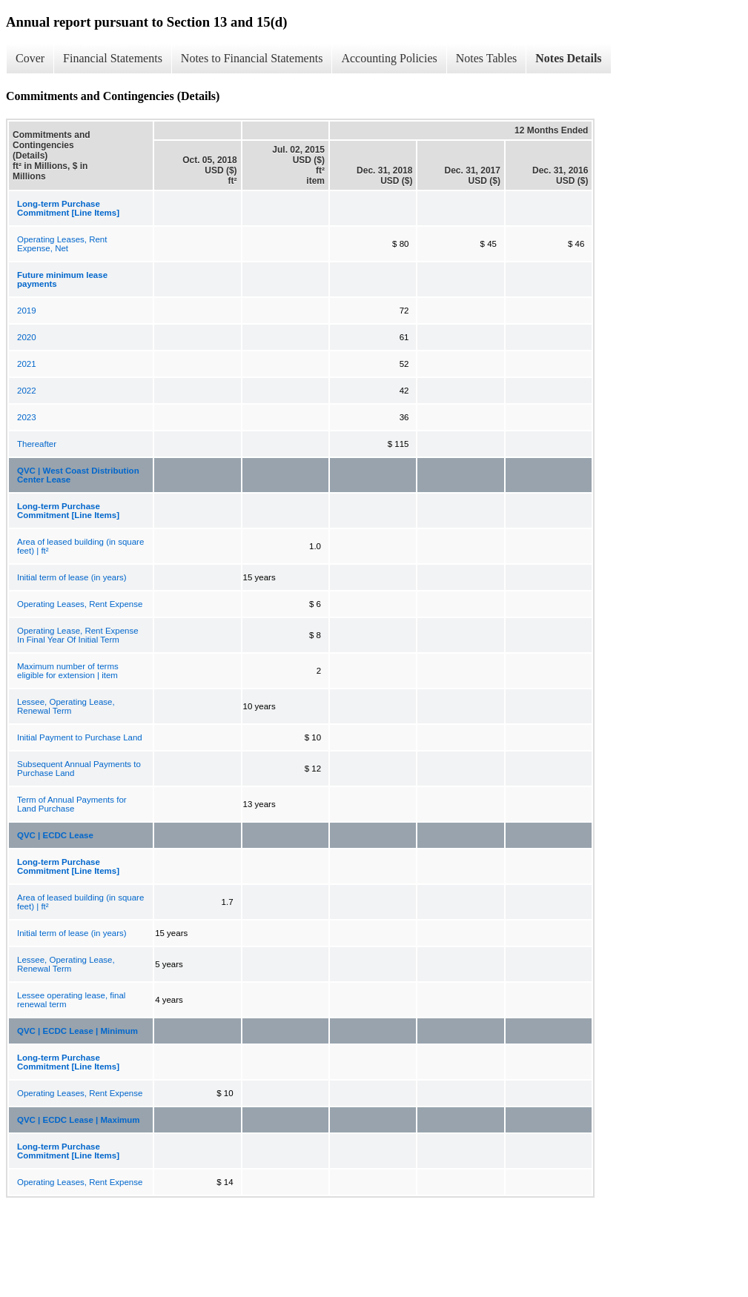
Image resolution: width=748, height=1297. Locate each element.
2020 (26, 337)
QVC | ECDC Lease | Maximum (78, 1119)
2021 (26, 363)
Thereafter (36, 443)
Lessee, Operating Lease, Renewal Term (66, 706)
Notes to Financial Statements (252, 58)
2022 (26, 390)
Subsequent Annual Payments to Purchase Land (79, 768)
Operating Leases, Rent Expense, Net (62, 244)
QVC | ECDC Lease (55, 835)
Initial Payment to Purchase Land (79, 737)
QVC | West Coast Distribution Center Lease (78, 475)
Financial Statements (112, 58)
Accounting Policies (389, 58)
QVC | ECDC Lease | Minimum (77, 1030)
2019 (26, 310)
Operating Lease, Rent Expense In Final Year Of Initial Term (78, 635)
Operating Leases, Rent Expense (79, 604)
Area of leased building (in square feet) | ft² (80, 546)
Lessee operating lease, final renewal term (71, 1000)
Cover (30, 58)
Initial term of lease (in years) (72, 577)
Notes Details (568, 58)
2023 (26, 417)
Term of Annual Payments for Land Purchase (72, 804)
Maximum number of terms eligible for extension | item (68, 671)
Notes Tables (486, 58)
